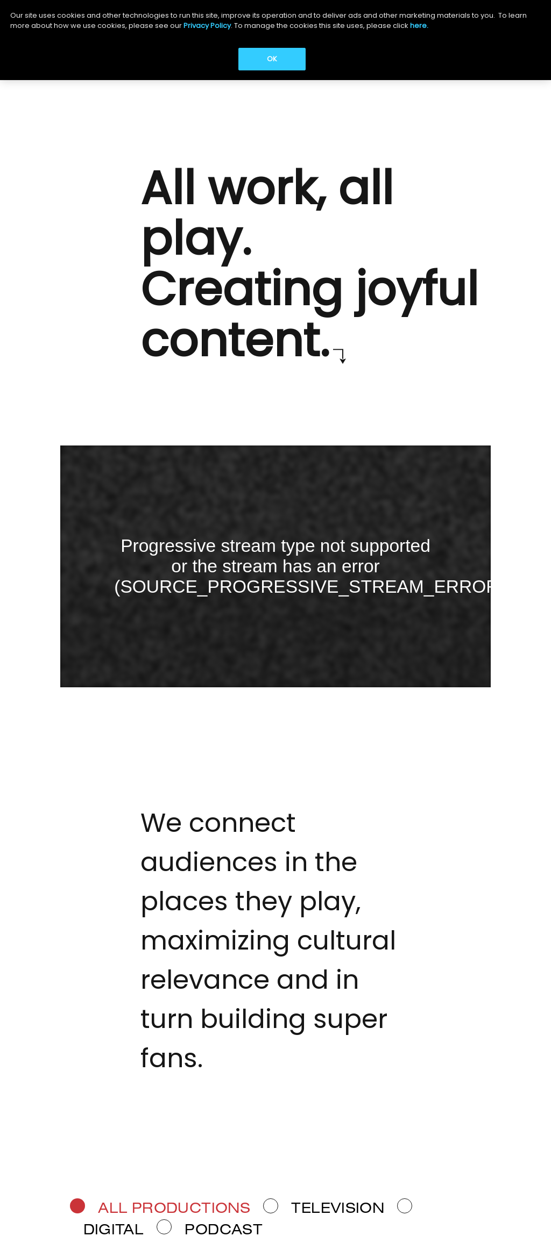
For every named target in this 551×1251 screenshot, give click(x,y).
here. (419, 25)
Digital (113, 1230)
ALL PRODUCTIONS (174, 1209)
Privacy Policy (207, 25)
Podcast (224, 1230)
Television (337, 1209)
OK (272, 59)
